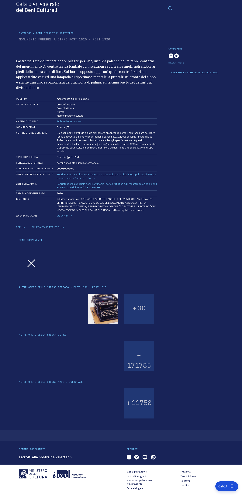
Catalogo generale (37, 6)
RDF (18, 227)
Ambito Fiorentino (67, 121)
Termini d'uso (188, 476)
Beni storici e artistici (55, 33)
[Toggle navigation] (170, 8)
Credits (185, 485)
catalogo (25, 33)
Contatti (185, 481)
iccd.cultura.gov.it (137, 471)
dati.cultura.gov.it (136, 476)
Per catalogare (135, 488)
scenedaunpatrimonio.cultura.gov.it (139, 482)
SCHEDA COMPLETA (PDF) (46, 227)
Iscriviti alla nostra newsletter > (45, 457)
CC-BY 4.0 (62, 215)
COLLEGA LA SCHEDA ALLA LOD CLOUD (194, 72)
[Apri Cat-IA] (226, 486)
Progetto (186, 471)
